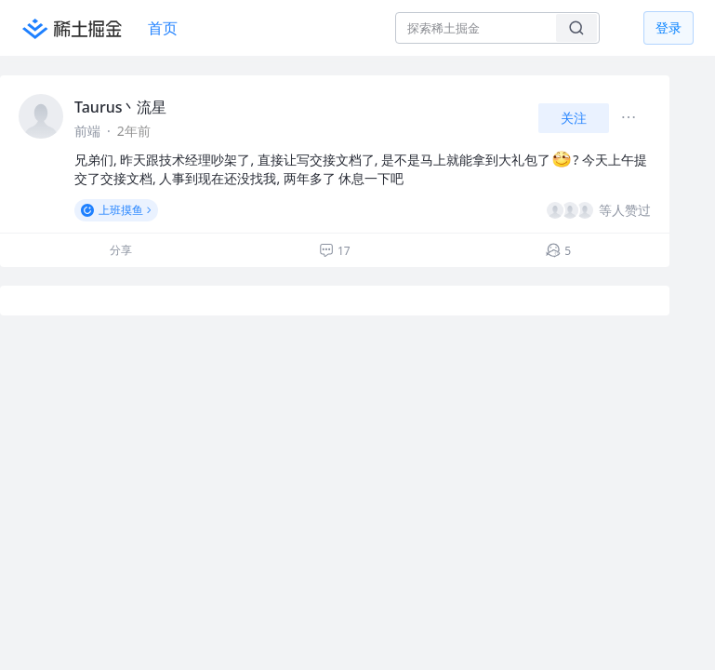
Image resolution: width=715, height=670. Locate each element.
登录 (668, 27)
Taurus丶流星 (120, 107)
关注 (574, 118)
